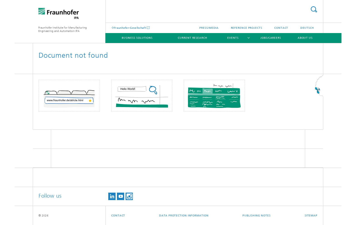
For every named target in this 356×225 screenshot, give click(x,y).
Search (313, 9)
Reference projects (246, 27)
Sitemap (311, 215)
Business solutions (137, 37)
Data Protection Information (183, 215)
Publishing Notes (256, 215)
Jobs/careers (270, 37)
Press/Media (209, 27)
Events (232, 37)
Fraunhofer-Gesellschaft (130, 27)
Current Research (192, 37)
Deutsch (307, 27)
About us (305, 37)
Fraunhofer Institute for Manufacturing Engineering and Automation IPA (62, 29)
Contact (281, 27)
